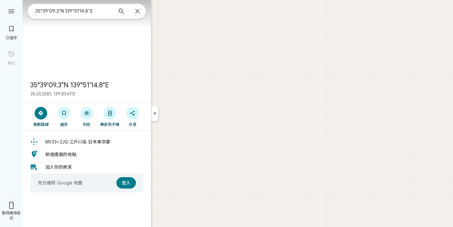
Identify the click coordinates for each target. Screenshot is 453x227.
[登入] (126, 182)
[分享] (132, 116)
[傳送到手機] (109, 116)
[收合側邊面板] (154, 113)
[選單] (11, 10)
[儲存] (64, 116)
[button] (87, 142)
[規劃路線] (41, 116)
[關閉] (137, 12)
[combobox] (74, 11)
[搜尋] (121, 12)
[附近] (87, 116)
